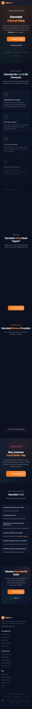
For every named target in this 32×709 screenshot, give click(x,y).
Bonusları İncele (16, 46)
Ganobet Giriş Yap (16, 39)
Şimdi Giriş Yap (16, 308)
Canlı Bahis (4, 640)
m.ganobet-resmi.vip (22, 536)
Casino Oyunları (5, 643)
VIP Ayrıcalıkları (5, 663)
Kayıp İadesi (4, 657)
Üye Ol (16, 598)
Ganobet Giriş (16, 592)
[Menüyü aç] (30, 2)
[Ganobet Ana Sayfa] (6, 2)
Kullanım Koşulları (6, 677)
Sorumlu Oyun (5, 682)
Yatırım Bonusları (5, 660)
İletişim (3, 685)
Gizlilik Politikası (5, 680)
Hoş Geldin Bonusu (6, 654)
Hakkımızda (4, 674)
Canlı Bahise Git (16, 474)
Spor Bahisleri (5, 637)
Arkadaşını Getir (5, 665)
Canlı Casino (4, 646)
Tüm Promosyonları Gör (16, 429)
